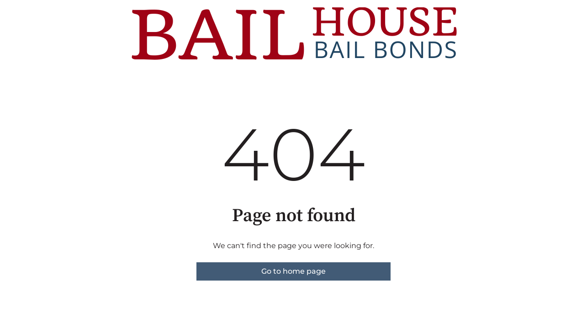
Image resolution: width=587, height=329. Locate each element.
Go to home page (293, 271)
